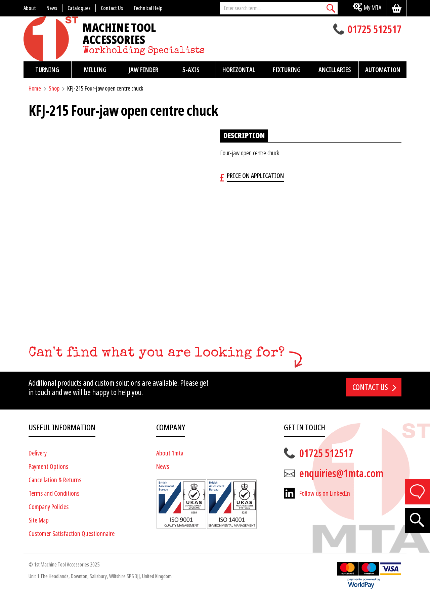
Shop (54, 88)
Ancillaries (334, 70)
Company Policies (49, 507)
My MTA (372, 7)
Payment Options (48, 467)
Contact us (370, 387)
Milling (95, 70)
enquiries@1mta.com (341, 473)
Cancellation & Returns (55, 480)
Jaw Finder (143, 70)
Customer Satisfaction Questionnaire (72, 534)
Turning (47, 70)
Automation (382, 70)
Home (35, 88)
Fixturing (287, 70)
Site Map (39, 520)
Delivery (38, 453)
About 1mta (169, 453)
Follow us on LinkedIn (324, 493)
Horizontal (238, 70)
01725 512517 (374, 30)
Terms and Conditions (54, 493)
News (162, 467)
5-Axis (191, 70)
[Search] (331, 8)
